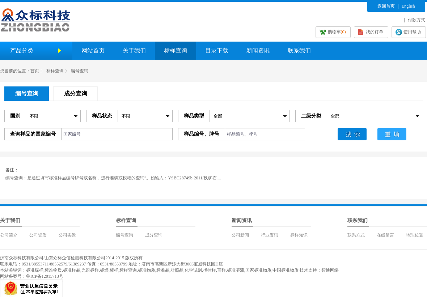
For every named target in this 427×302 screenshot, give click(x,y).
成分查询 (153, 235)
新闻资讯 (258, 50)
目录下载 (216, 50)
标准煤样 (34, 270)
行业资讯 (269, 235)
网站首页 (93, 50)
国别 (15, 116)
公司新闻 (240, 235)
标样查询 (175, 50)
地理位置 (414, 235)
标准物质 (53, 270)
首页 (34, 70)
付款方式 (416, 19)
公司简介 (8, 235)
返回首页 (386, 6)
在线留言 (385, 235)
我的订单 (374, 31)
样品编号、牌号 (201, 134)
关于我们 (134, 50)
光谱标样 (90, 270)
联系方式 (356, 235)
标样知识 (299, 235)
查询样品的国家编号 (33, 134)
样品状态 (102, 116)
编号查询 (79, 70)
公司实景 (67, 235)
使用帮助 (412, 31)
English (408, 6)
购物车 (337, 31)
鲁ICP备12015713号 (44, 276)
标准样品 (71, 270)
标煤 (104, 270)
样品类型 (194, 116)
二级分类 (311, 116)
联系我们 (299, 50)
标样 (114, 270)
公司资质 (38, 235)
